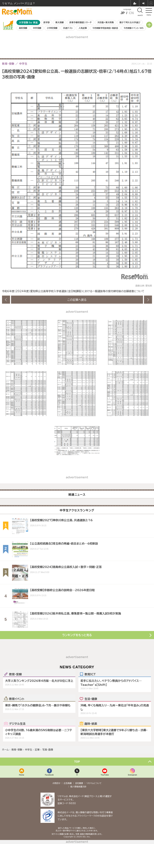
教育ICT (89, 674)
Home (21, 775)
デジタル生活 (17, 723)
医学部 (47, 22)
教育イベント (16, 698)
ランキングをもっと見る (77, 635)
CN (131, 13)
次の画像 (148, 300)
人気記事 (83, 28)
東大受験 (59, 22)
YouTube (105, 775)
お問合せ (57, 783)
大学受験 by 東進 (28, 22)
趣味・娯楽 (90, 723)
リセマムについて (93, 783)
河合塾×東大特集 (105, 22)
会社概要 (79, 783)
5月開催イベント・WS (133, 28)
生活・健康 (90, 698)
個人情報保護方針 (78, 787)
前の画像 (6, 300)
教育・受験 (15, 674)
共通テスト (68, 28)
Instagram (132, 775)
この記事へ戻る (77, 299)
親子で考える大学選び (130, 22)
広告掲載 (68, 783)
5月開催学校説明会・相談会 (105, 28)
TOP (77, 761)
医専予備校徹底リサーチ (80, 22)
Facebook (49, 775)
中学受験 (37, 28)
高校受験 (23, 28)
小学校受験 (52, 28)
